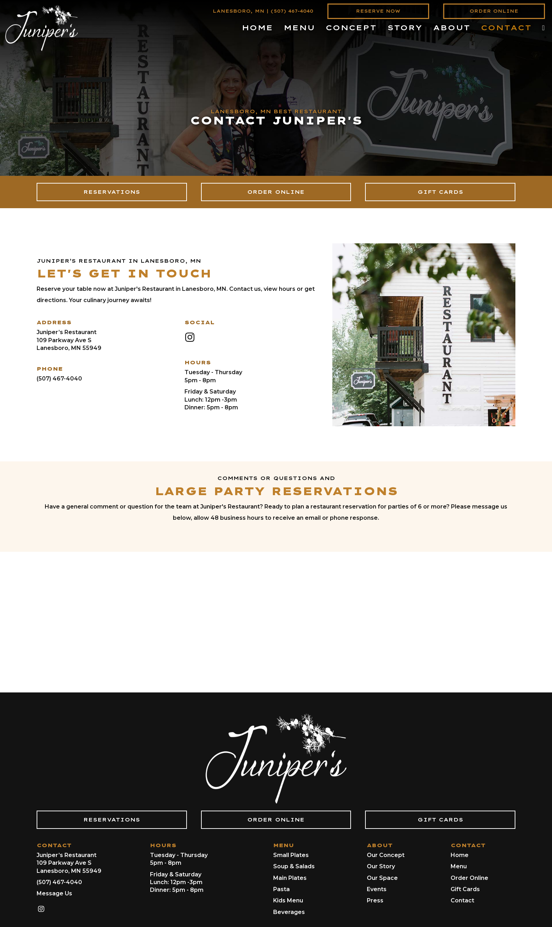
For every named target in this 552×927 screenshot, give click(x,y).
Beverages (289, 912)
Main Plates (290, 878)
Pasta (281, 889)
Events (377, 889)
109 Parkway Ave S (64, 340)
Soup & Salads (294, 866)
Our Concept (385, 855)
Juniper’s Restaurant (66, 332)
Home (460, 855)
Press (375, 900)
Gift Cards (465, 889)
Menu (459, 866)
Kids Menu (288, 900)
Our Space (382, 878)
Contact (462, 900)
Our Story (381, 866)
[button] (190, 337)
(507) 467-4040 (292, 11)
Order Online (469, 878)
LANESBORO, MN (238, 11)
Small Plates (291, 855)
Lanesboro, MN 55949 (69, 348)
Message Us (54, 893)
